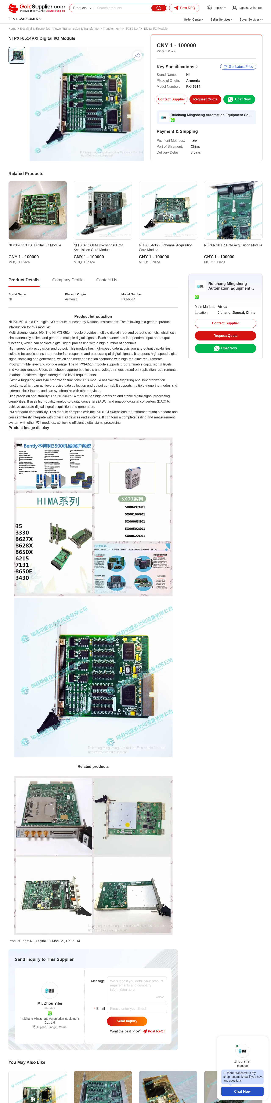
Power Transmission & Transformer (76, 28)
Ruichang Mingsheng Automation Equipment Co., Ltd (212, 115)
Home (12, 28)
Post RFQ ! (154, 1031)
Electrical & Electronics (35, 28)
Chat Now (242, 1091)
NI (31, 941)
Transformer (111, 28)
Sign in (243, 8)
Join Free (256, 8)
